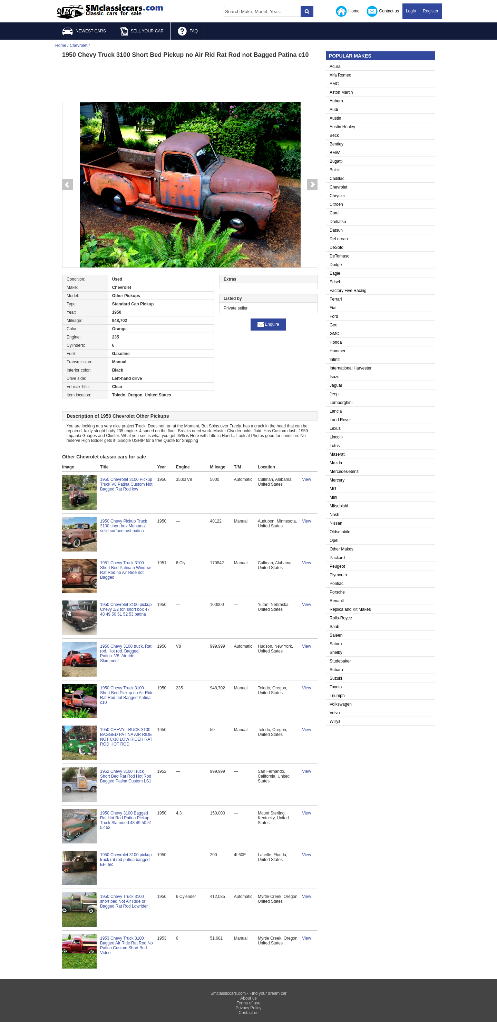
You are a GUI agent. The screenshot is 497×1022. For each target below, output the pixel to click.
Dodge (336, 264)
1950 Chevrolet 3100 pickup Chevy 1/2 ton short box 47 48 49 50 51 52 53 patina (126, 609)
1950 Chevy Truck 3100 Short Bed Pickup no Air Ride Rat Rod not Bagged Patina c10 (127, 695)
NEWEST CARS (84, 31)
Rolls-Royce (341, 618)
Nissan (336, 523)
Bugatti (336, 161)
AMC (334, 83)
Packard (337, 557)
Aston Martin (341, 92)
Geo (334, 325)
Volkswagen (341, 704)
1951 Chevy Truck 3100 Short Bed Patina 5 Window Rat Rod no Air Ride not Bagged (125, 570)
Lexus (335, 428)
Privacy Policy (249, 1007)
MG (333, 488)
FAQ (188, 31)
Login (411, 11)
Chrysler (337, 195)
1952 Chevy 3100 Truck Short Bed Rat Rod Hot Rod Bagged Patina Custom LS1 (125, 776)
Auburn (336, 101)
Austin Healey (342, 126)
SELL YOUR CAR (142, 31)
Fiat (333, 307)
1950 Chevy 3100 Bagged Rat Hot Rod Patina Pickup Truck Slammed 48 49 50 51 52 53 (126, 820)
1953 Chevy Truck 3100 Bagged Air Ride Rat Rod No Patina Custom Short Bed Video (126, 945)
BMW (335, 152)
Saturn (336, 643)
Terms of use (249, 1003)
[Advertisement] (190, 79)
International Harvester (350, 368)
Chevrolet (338, 187)
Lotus (335, 445)
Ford (334, 316)
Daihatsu (338, 221)
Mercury (337, 480)
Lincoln (336, 437)
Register (430, 11)
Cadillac (337, 178)
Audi (334, 109)
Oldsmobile (340, 531)
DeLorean (339, 238)
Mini (333, 497)
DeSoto (336, 247)
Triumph (337, 695)
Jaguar (336, 385)
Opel (334, 540)
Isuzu (335, 376)
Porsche (337, 592)
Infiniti (335, 359)
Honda (336, 342)
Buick (335, 170)
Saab (334, 626)
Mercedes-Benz (344, 471)
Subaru (336, 669)
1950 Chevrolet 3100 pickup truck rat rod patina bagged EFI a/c (126, 859)
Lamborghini (341, 402)
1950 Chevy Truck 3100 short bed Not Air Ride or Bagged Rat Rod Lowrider (124, 901)
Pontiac (336, 583)
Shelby (336, 652)
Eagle (335, 273)
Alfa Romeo (340, 75)
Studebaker (340, 661)
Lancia (336, 411)
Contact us (383, 11)
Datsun (336, 230)
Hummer (337, 350)
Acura (335, 66)
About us (248, 998)
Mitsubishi (339, 506)
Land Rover (340, 419)
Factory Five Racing (348, 290)
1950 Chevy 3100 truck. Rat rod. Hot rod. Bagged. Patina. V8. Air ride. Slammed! (126, 653)
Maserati (337, 454)
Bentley (336, 144)
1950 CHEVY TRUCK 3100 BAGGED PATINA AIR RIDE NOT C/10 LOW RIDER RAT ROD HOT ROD (126, 737)
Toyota (336, 687)
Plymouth (338, 575)
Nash (334, 514)
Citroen (336, 204)
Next (312, 184)
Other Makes (341, 549)
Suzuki (336, 678)
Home (348, 11)
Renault (337, 600)
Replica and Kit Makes (350, 609)
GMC (334, 333)
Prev (67, 184)
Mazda (336, 463)
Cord (334, 213)
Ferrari (336, 299)
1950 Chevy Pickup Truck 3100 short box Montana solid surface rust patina (123, 526)
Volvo (335, 712)
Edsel (335, 282)
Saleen (336, 635)
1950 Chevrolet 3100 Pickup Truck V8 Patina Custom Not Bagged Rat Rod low (126, 484)
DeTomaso (339, 256)
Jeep (334, 394)
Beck (334, 135)
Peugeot (337, 566)
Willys (335, 721)
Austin (335, 118)
